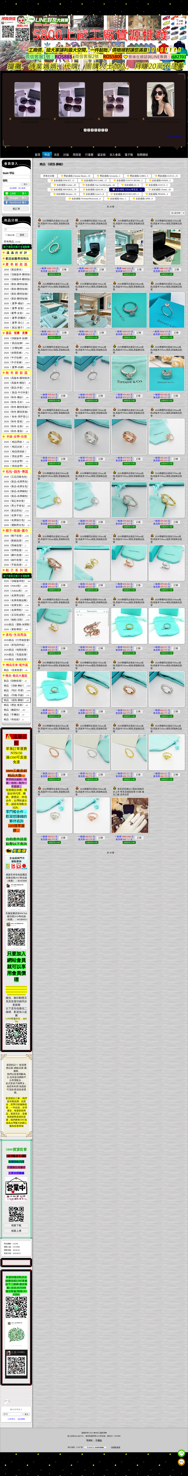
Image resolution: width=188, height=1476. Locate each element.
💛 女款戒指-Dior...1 (116, 198)
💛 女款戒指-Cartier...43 (65, 185)
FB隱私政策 (115, 1447)
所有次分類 (48, 176)
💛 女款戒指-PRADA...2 (156, 194)
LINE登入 (11, 1419)
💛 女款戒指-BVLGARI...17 (94, 180)
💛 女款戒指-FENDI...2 (160, 180)
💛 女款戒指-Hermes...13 (64, 194)
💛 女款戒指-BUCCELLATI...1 (124, 194)
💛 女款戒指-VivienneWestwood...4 (84, 198)
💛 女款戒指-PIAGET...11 (62, 180)
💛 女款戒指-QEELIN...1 (94, 189)
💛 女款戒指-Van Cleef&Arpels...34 (98, 185)
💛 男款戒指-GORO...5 (137, 176)
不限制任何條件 (16, 1167)
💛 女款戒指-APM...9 (143, 198)
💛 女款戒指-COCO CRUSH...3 (127, 180)
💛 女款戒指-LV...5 (130, 185)
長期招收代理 (16, 1161)
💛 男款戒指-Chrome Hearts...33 (75, 176)
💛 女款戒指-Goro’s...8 (93, 194)
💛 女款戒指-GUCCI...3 (156, 185)
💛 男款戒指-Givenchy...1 (108, 176)
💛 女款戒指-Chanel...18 (159, 189)
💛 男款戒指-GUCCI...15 (166, 176)
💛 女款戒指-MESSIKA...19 (63, 189)
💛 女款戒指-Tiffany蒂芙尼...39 (127, 189)
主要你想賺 (15, 1173)
